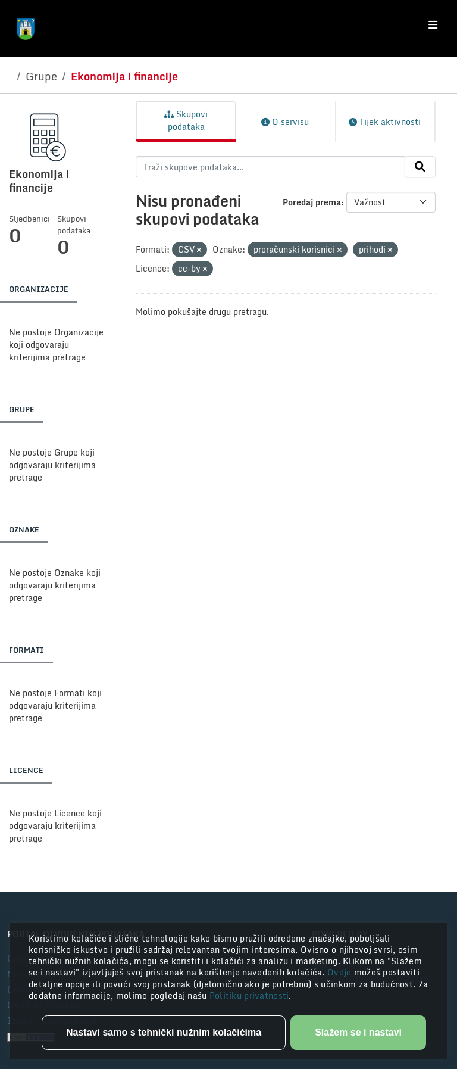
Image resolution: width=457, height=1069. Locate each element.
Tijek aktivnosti (385, 122)
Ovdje (340, 972)
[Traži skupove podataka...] (270, 166)
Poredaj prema (312, 202)
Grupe (41, 76)
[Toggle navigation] (433, 25)
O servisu (285, 122)
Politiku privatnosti (249, 995)
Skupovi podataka (186, 120)
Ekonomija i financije (124, 76)
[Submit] (420, 166)
